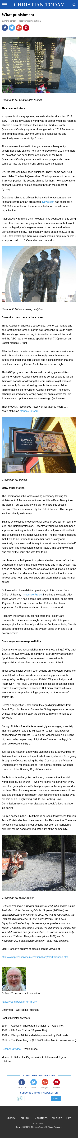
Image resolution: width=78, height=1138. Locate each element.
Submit (56, 1098)
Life (68, 1118)
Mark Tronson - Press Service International (22, 21)
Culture (57, 1118)
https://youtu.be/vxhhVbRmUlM (19, 1001)
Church (25, 1118)
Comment (39, 1123)
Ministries (41, 1118)
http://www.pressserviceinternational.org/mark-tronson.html (35, 957)
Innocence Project (32, 594)
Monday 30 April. (29, 411)
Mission (11, 1118)
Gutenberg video (11, 1049)
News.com (48, 202)
